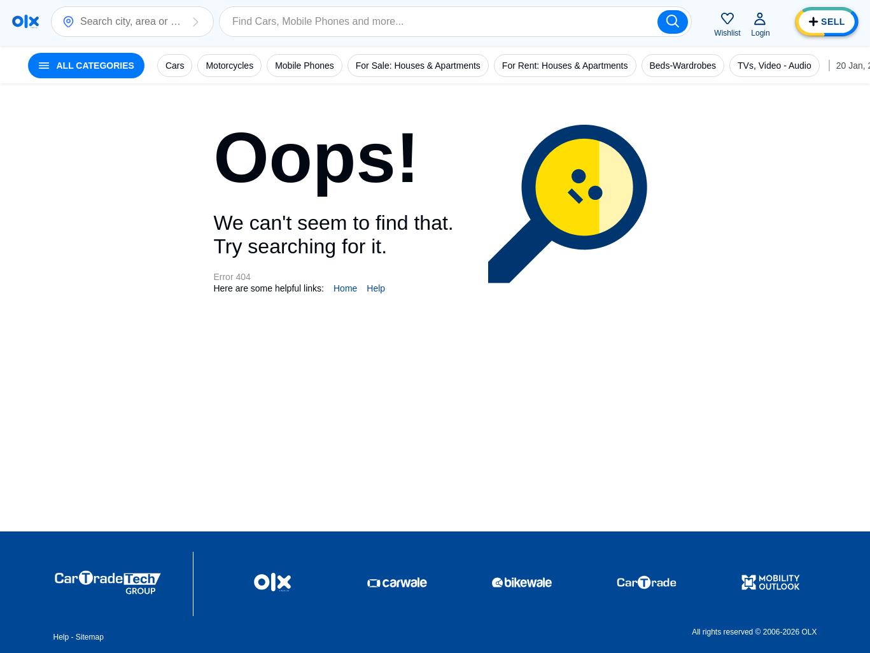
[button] (195, 21)
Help (376, 288)
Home (345, 288)
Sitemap (90, 637)
